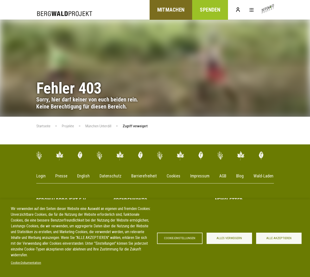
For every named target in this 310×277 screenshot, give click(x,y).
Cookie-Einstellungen (179, 238)
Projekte (68, 126)
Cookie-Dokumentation (26, 263)
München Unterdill (98, 126)
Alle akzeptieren (278, 238)
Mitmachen (169, 10)
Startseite (43, 126)
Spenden (208, 10)
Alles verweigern (229, 238)
